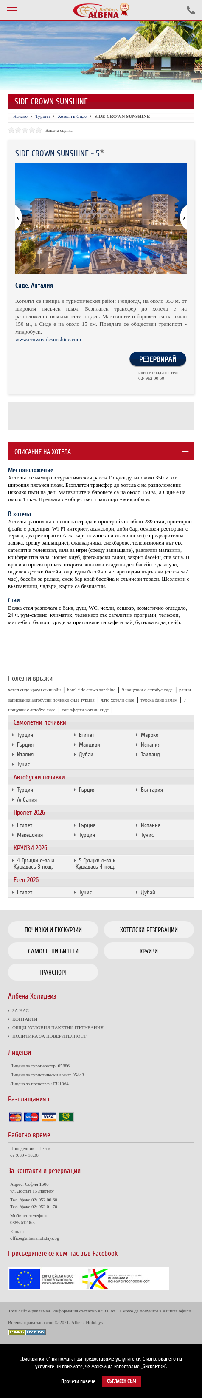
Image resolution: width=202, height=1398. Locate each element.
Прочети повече (78, 1381)
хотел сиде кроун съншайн (34, 689)
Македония (30, 835)
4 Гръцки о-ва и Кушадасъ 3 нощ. (34, 863)
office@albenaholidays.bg (34, 1238)
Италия (25, 754)
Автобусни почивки (39, 777)
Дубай (86, 754)
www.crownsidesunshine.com (48, 339)
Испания (150, 745)
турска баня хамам (159, 699)
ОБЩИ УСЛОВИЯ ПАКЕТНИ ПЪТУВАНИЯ (58, 1027)
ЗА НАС (20, 1010)
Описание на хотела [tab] (42, 452)
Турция (25, 735)
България (152, 790)
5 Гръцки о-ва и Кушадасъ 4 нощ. (96, 863)
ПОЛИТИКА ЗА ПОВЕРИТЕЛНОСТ (49, 1036)
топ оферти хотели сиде (85, 709)
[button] (179, 218)
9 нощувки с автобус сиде (147, 689)
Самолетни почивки (40, 722)
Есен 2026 (26, 880)
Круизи (149, 951)
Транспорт (53, 972)
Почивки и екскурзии (53, 930)
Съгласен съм (121, 1381)
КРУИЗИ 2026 (30, 848)
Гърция (25, 745)
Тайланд (150, 754)
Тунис (23, 764)
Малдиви (89, 745)
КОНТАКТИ (24, 1018)
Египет (86, 735)
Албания (27, 799)
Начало (20, 116)
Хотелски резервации (149, 930)
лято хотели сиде (118, 699)
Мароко (149, 735)
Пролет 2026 (29, 812)
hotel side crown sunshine (91, 689)
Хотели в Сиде (72, 116)
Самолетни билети (53, 951)
